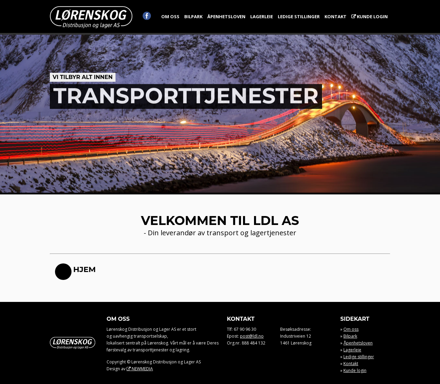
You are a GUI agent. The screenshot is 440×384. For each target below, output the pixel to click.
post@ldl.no (252, 336)
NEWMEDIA (142, 369)
